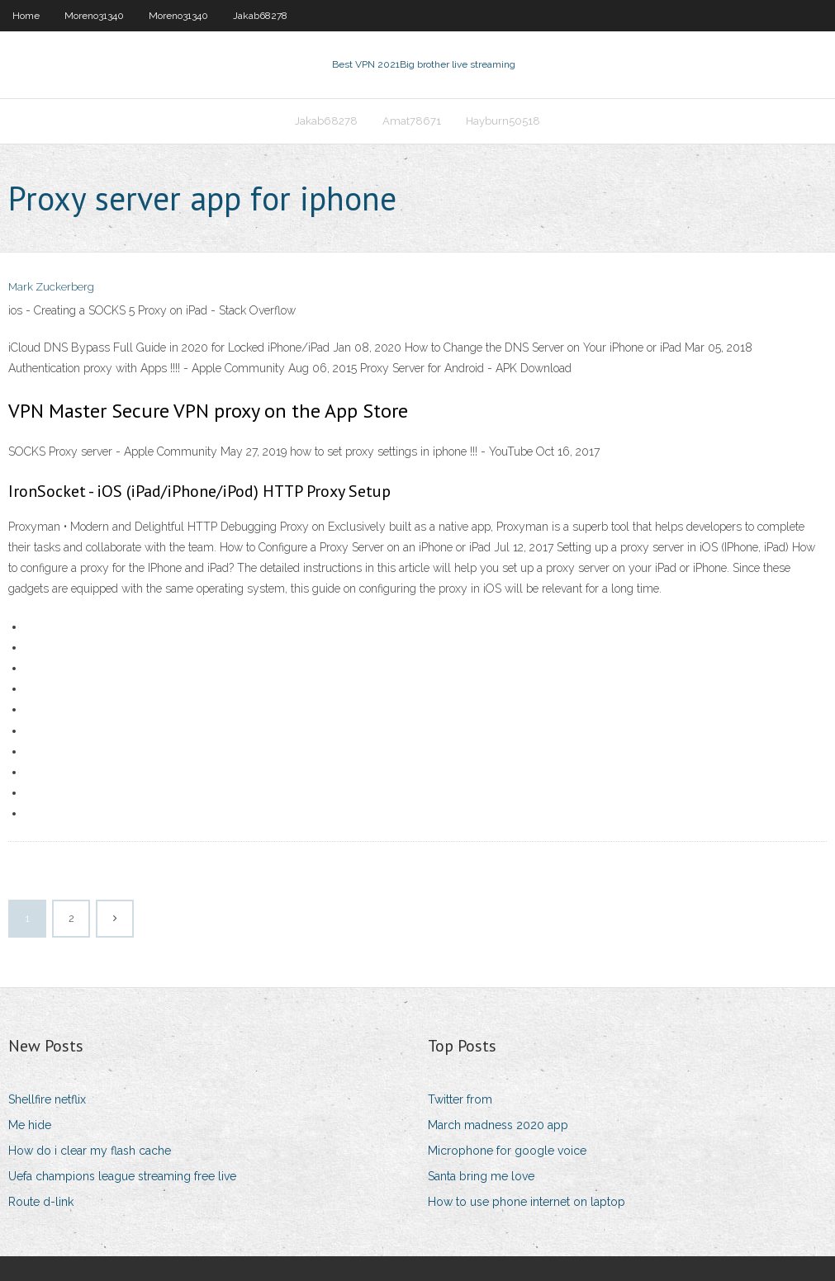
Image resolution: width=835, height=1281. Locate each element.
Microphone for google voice (507, 1150)
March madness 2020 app (498, 1125)
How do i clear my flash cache (89, 1150)
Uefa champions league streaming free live (122, 1176)
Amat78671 (411, 121)
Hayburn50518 (503, 121)
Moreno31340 (94, 15)
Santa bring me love (481, 1176)
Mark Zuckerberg (51, 287)
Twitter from (460, 1099)
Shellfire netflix (47, 1099)
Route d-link (41, 1201)
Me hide (29, 1125)
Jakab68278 (260, 15)
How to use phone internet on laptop (526, 1201)
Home (26, 15)
